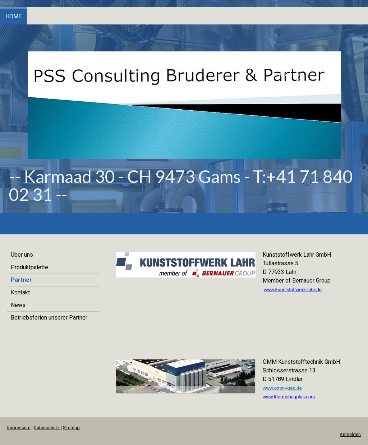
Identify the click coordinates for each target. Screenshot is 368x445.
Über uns (22, 254)
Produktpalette (29, 267)
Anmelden (350, 434)
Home (13, 16)
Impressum (19, 427)
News (18, 305)
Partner (21, 279)
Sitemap (71, 427)
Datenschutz (47, 427)
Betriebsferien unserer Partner (49, 317)
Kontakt (20, 292)
